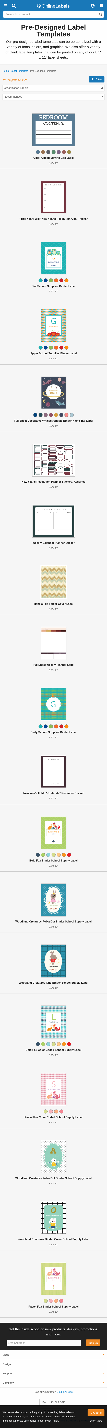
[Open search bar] (13, 6)
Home (6, 71)
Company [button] (8, 1382)
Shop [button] (6, 1355)
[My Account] (92, 6)
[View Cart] (101, 5)
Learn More (96, 1420)
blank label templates (26, 52)
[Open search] (101, 14)
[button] (5, 6)
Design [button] (7, 1364)
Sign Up (93, 1343)
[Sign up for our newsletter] (44, 1343)
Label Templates (19, 71)
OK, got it (96, 1413)
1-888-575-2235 (64, 1392)
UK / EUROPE (57, 1402)
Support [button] (7, 1373)
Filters (96, 79)
